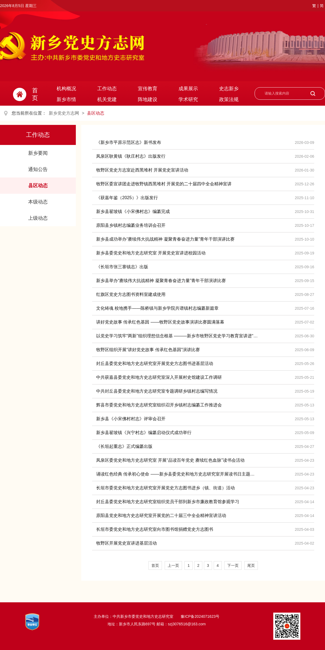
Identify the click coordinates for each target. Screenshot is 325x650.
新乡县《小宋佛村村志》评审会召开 (130, 418)
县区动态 (95, 113)
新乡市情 (66, 99)
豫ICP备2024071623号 (199, 616)
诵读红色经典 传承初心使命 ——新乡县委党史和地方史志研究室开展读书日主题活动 (177, 474)
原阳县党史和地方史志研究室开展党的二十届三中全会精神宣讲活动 (161, 515)
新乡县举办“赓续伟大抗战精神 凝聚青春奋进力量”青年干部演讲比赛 (161, 280)
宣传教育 (147, 88)
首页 (155, 565)
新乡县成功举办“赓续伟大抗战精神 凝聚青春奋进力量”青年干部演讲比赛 (165, 239)
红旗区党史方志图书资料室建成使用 (130, 294)
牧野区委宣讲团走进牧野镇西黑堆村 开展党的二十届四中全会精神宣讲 (164, 184)
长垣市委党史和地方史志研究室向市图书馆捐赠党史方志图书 (154, 529)
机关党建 (107, 99)
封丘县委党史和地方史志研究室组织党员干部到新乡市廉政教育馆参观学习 (167, 501)
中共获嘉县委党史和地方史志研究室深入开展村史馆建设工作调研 (159, 377)
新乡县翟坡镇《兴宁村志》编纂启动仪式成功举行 (143, 432)
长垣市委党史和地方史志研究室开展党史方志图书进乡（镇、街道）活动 (165, 488)
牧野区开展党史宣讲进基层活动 (126, 543)
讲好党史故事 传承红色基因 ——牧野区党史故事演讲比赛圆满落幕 (160, 322)
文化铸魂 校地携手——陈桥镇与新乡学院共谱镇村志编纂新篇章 (157, 308)
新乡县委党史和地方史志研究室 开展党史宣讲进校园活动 (151, 253)
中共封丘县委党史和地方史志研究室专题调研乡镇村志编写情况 (156, 391)
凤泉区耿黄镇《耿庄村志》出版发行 (130, 156)
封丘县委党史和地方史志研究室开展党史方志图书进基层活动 (154, 363)
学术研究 (188, 99)
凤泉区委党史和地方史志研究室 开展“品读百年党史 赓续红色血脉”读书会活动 (170, 460)
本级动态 (38, 202)
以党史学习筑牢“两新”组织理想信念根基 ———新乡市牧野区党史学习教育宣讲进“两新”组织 (177, 336)
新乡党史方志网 (64, 113)
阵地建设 (147, 99)
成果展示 (188, 88)
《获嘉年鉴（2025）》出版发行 (127, 197)
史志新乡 (229, 88)
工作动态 (107, 88)
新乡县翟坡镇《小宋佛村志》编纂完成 (133, 211)
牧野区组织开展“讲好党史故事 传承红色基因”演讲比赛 (148, 349)
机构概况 (66, 88)
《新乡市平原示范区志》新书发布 (128, 142)
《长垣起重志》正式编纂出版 (124, 446)
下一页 (233, 565)
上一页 (173, 565)
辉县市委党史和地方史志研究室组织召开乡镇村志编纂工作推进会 (159, 405)
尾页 (251, 565)
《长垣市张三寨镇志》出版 (122, 266)
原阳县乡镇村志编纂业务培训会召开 (130, 225)
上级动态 (38, 218)
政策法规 (229, 99)
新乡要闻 (38, 153)
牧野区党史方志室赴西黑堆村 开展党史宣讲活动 (142, 170)
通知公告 (38, 169)
